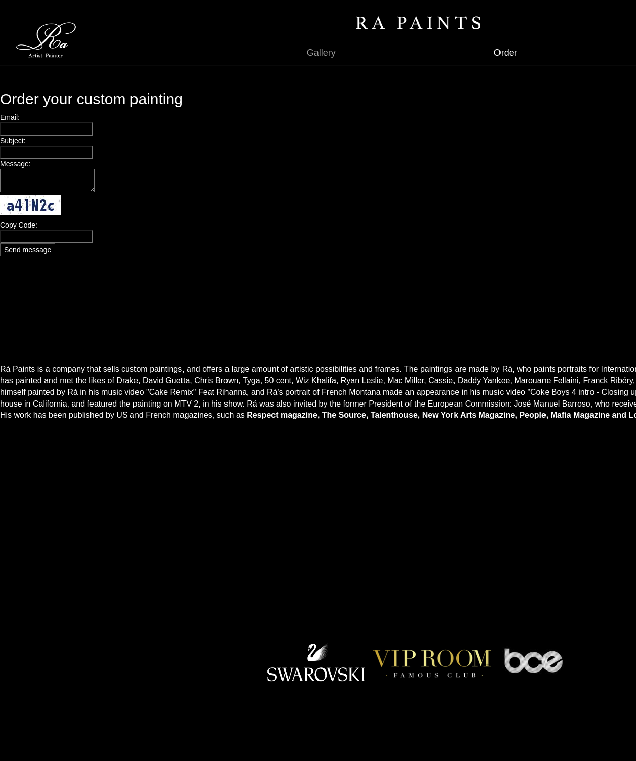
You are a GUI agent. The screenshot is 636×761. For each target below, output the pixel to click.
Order (505, 53)
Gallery (321, 53)
